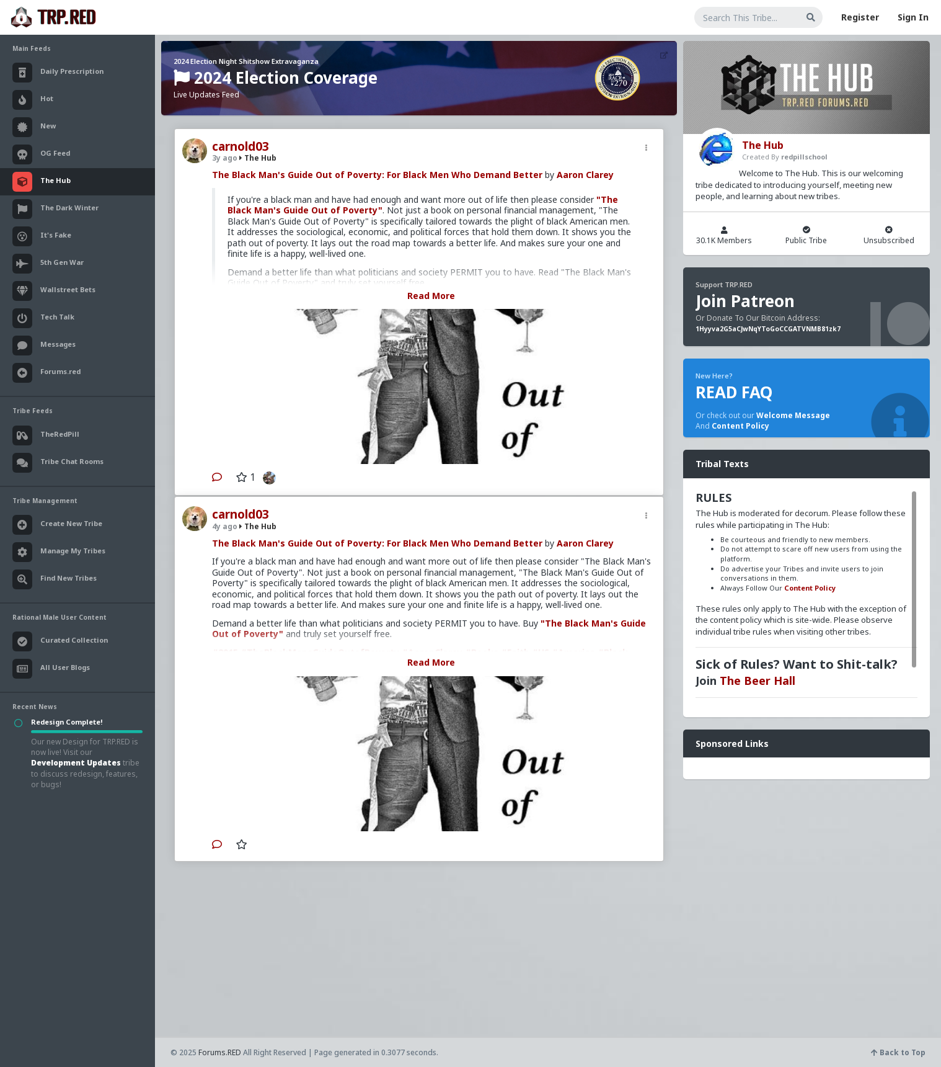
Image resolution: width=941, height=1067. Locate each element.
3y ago (224, 158)
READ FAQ (734, 392)
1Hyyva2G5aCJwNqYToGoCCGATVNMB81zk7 (768, 328)
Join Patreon (745, 301)
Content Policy (740, 426)
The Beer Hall (757, 680)
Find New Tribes (54, 579)
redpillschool (804, 156)
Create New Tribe (57, 525)
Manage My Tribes (58, 552)
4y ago (224, 526)
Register (860, 17)
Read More (431, 295)
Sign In (913, 17)
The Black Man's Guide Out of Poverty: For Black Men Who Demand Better (377, 175)
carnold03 (240, 146)
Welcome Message (793, 415)
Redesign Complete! (66, 721)
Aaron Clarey (585, 175)
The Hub (257, 158)
